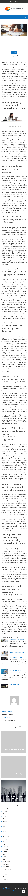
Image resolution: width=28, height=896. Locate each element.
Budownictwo (7, 814)
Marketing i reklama (8, 829)
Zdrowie (5, 879)
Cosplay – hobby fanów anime (13, 749)
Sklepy (5, 851)
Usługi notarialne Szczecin (17, 652)
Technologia (6, 861)
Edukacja (5, 819)
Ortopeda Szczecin (15, 670)
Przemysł (5, 846)
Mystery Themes (14, 890)
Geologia (5, 821)
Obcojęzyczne (7, 839)
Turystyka (6, 867)
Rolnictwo (5, 849)
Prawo (5, 844)
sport (4, 859)
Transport (6, 864)
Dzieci (4, 816)
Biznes (14, 52)
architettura (6, 809)
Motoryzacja (6, 834)
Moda (4, 831)
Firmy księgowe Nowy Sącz (14, 774)
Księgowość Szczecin (16, 657)
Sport (4, 854)
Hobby (5, 824)
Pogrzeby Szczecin (15, 684)
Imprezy (5, 826)
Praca (4, 841)
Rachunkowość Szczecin (17, 639)
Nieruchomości (7, 836)
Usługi (5, 874)
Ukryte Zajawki (7, 869)
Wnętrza (5, 877)
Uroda (4, 872)
